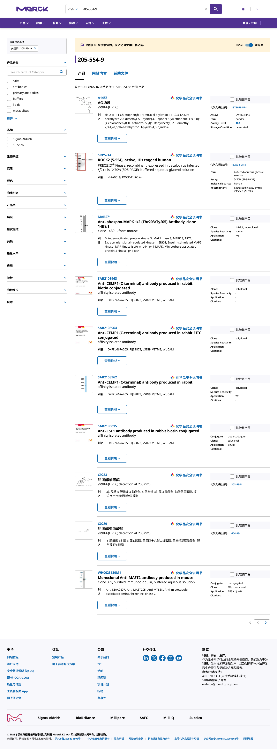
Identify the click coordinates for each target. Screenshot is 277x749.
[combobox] (144, 9)
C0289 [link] (102, 523)
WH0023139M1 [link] (109, 572)
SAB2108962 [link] (107, 377)
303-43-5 (236, 484)
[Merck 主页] (32, 9)
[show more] (12, 118)
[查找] (216, 9)
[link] (108, 105)
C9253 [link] (102, 474)
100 (238, 123)
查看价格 (112, 138)
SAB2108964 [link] (107, 328)
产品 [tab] (81, 73)
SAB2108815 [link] (107, 426)
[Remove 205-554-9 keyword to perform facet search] (35, 48)
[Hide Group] (65, 62)
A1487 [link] (102, 97)
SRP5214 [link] (104, 155)
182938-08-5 (238, 164)
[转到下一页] (266, 622)
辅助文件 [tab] (120, 73)
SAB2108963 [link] (107, 278)
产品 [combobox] (71, 9)
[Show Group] (65, 156)
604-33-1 (236, 533)
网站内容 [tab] (99, 73)
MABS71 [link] (104, 216)
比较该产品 (239, 99)
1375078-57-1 (239, 107)
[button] (250, 23)
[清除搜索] (206, 9)
